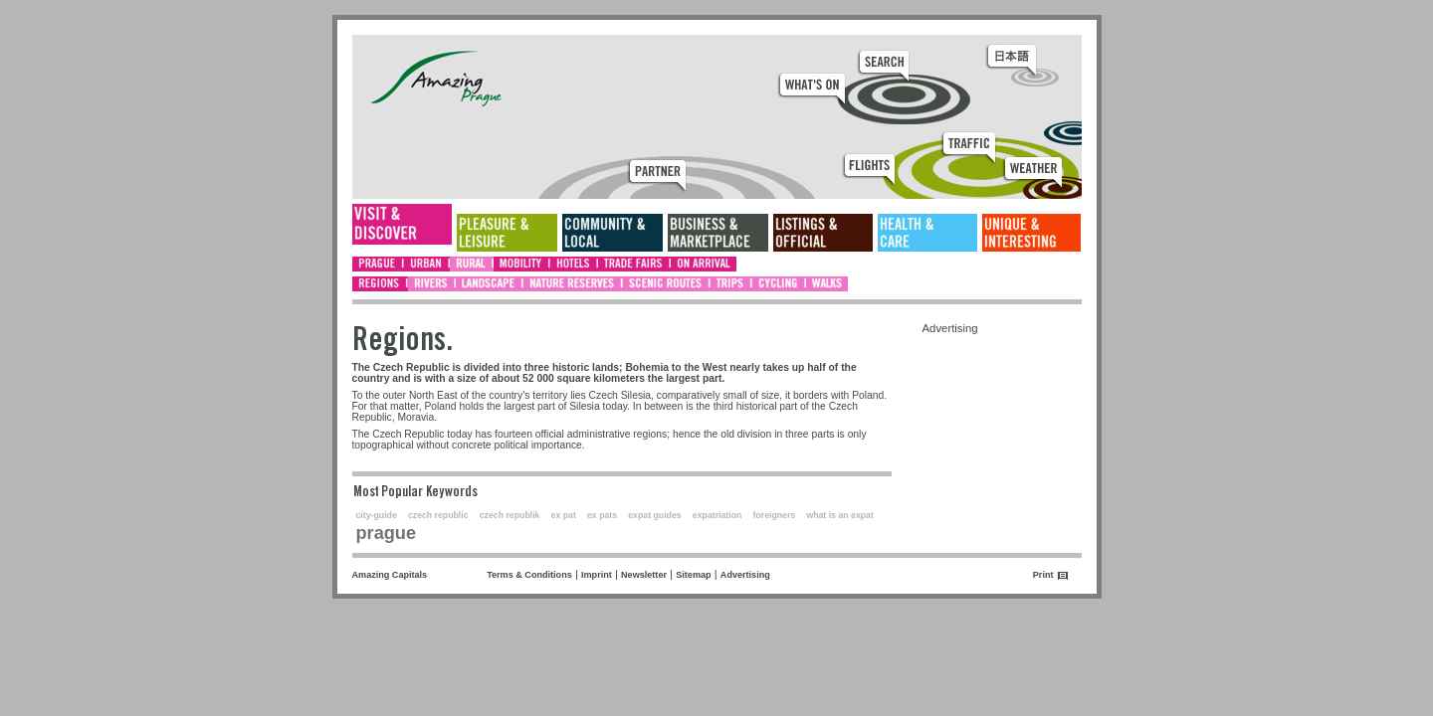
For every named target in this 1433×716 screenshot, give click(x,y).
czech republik (510, 515)
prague (386, 533)
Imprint (596, 575)
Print (1043, 575)
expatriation (717, 515)
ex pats (602, 515)
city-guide (376, 515)
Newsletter (644, 575)
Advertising (745, 575)
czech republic (438, 515)
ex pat (563, 515)
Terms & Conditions (529, 575)
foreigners (774, 515)
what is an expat (839, 515)
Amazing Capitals (390, 575)
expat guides (654, 515)
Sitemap (693, 575)
